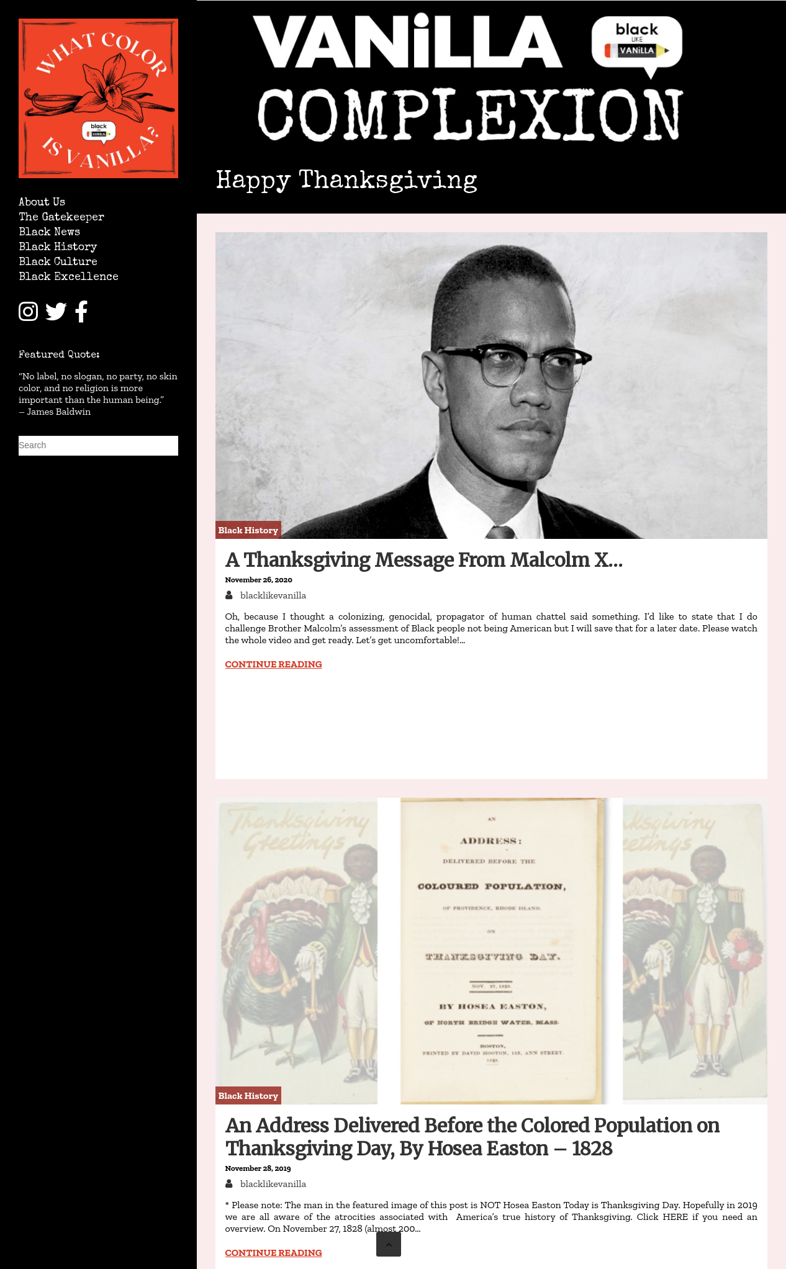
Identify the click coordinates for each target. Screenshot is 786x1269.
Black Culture (58, 263)
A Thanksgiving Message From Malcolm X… (424, 560)
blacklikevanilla (272, 595)
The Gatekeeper (61, 218)
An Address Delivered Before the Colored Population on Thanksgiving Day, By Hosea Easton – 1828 (472, 1137)
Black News (49, 233)
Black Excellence (69, 278)
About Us (42, 203)
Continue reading (273, 664)
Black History (58, 248)
